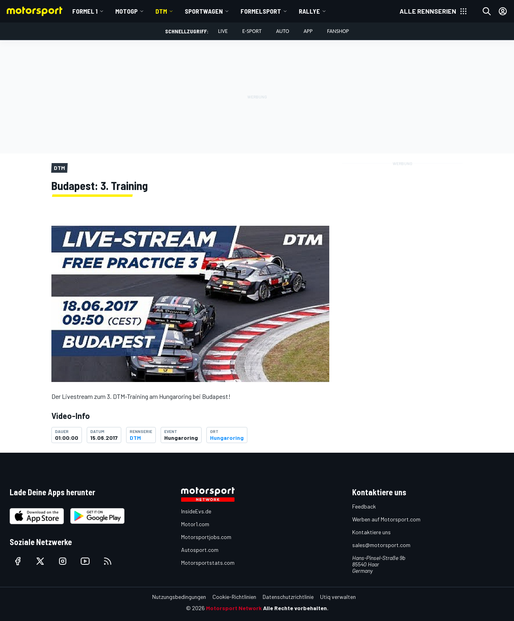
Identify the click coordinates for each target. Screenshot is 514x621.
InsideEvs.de (196, 511)
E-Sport (251, 31)
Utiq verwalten (338, 596)
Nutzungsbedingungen (179, 596)
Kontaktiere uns (371, 532)
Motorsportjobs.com (206, 536)
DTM (161, 11)
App (308, 31)
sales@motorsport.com (381, 544)
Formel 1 (85, 11)
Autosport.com (199, 549)
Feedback (364, 506)
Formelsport (261, 11)
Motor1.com (195, 524)
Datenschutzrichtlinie (288, 596)
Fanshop (338, 31)
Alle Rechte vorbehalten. (295, 608)
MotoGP (126, 11)
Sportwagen (204, 11)
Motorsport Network (234, 608)
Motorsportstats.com (208, 562)
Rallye (309, 11)
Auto (282, 31)
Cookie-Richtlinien (234, 596)
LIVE (223, 31)
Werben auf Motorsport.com (386, 519)
